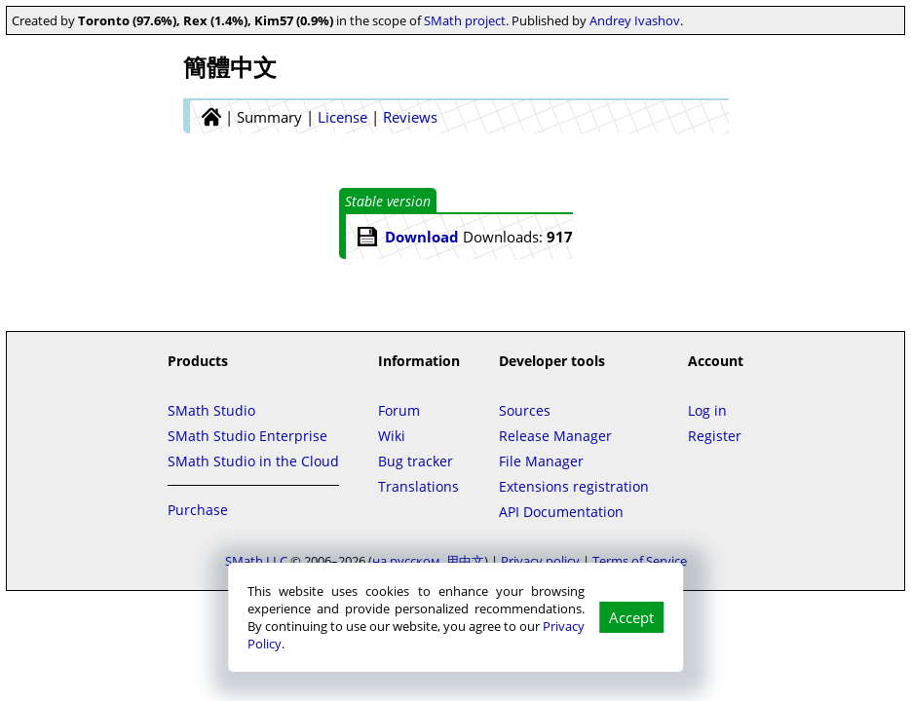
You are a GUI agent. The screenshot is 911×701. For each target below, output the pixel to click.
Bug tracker (415, 461)
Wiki (391, 435)
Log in (707, 410)
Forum (399, 410)
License (342, 117)
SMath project (465, 20)
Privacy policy (540, 561)
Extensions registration (574, 486)
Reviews (410, 117)
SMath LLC (256, 561)
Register (714, 435)
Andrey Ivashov (634, 20)
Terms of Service (639, 561)
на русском (406, 561)
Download (422, 236)
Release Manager (555, 435)
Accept (631, 617)
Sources (524, 410)
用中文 (465, 561)
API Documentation (561, 511)
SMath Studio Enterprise (247, 435)
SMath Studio (211, 410)
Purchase (198, 509)
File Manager (541, 461)
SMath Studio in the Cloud (253, 461)
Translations (418, 486)
